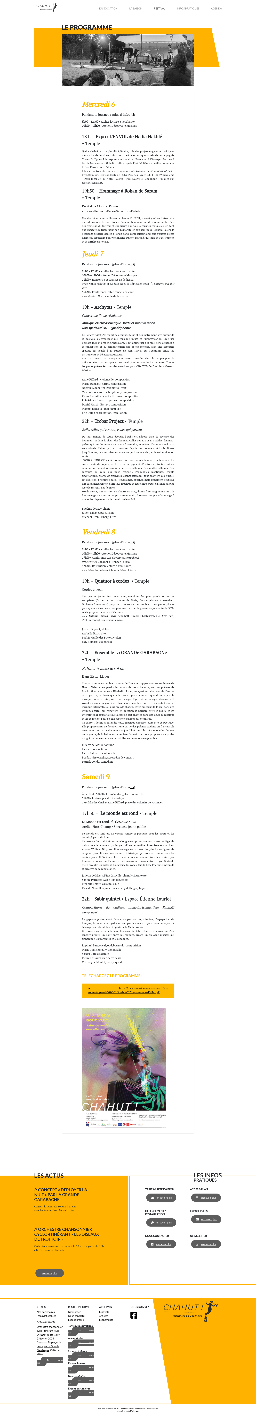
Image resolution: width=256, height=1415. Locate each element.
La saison (135, 8)
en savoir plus (48, 1273)
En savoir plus (50, 1361)
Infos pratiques (188, 8)
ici (132, 114)
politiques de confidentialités (146, 1408)
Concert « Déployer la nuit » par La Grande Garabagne (49, 1346)
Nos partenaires (46, 1311)
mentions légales (127, 1408)
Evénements (106, 1319)
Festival (159, 8)
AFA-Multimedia (133, 1411)
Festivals (104, 1311)
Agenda (216, 8)
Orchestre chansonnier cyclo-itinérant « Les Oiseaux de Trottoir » (50, 1330)
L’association (108, 8)
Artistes (103, 1315)
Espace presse (76, 1319)
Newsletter (74, 1311)
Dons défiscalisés (46, 1315)
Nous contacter (76, 1315)
